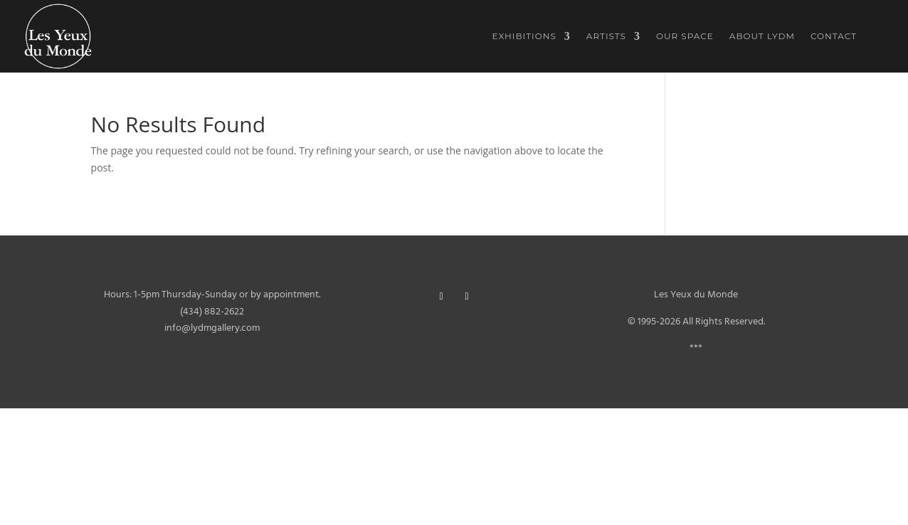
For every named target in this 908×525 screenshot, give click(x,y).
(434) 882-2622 (212, 312)
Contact (834, 36)
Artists (606, 36)
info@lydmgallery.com (212, 328)
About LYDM (762, 36)
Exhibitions (524, 36)
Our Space (685, 36)
